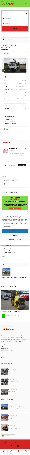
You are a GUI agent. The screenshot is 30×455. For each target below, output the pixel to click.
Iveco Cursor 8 (12, 391)
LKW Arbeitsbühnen (18, 52)
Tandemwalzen (16, 315)
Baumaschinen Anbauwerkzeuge (16, 443)
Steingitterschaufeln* (9, 252)
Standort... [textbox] (8, 23)
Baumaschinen (14, 131)
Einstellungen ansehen (15, 239)
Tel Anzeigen (22, 165)
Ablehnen (15, 235)
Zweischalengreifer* (9, 251)
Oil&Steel (14, 133)
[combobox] (15, 23)
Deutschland (5, 53)
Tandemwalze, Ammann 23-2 (11, 312)
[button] (27, 212)
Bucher (21, 131)
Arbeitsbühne (7, 131)
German (5, 436)
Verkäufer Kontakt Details (16, 155)
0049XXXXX (11, 165)
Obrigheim (8, 133)
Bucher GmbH (13, 149)
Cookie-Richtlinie (9, 243)
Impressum (22, 243)
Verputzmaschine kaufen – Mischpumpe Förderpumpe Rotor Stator (17, 418)
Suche (15, 29)
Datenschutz (16, 243)
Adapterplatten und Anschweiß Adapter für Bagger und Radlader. (17, 407)
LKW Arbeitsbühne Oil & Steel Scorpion (9, 47)
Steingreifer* (7, 249)
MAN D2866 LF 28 (13, 371)
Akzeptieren (15, 230)
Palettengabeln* (8, 247)
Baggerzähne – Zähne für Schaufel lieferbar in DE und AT (17, 427)
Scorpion (20, 133)
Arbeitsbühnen (9, 39)
